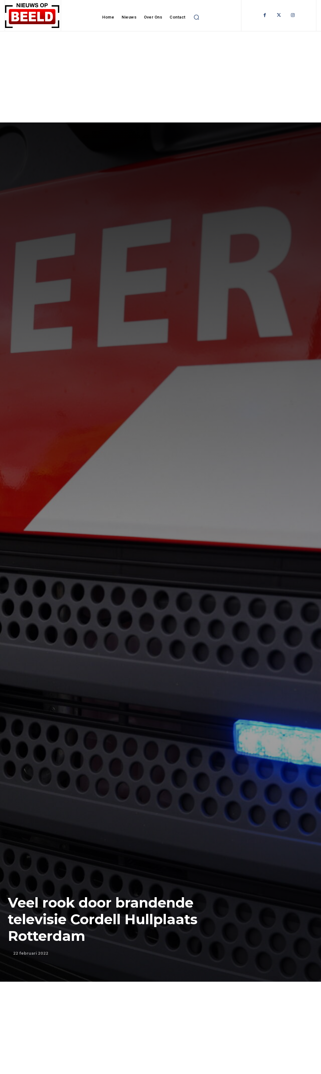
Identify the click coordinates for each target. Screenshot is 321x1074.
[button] (197, 17)
